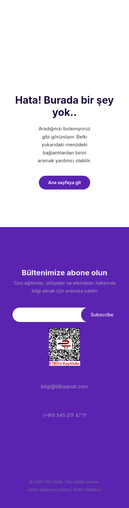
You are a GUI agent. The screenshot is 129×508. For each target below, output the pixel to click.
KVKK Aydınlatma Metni (49, 489)
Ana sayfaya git (64, 182)
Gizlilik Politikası (87, 489)
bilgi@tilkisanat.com (64, 386)
